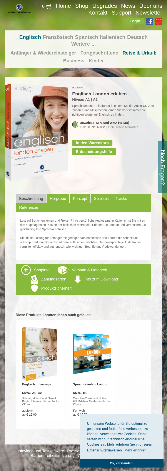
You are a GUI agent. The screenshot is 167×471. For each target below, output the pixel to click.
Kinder (96, 60)
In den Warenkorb (92, 143)
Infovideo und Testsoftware (41, 451)
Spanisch (86, 37)
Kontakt (97, 12)
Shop (81, 6)
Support (121, 12)
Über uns (150, 6)
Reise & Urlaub (139, 53)
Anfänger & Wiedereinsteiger (43, 53)
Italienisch (112, 37)
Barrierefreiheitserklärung (53, 455)
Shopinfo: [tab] (69, 279)
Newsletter (148, 12)
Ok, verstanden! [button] (122, 463)
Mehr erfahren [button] (135, 450)
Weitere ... (83, 44)
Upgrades (104, 6)
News (128, 6)
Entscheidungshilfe (94, 151)
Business (73, 60)
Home (63, 6)
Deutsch (137, 37)
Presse (73, 451)
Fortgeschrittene (99, 53)
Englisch (30, 37)
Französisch (58, 37)
